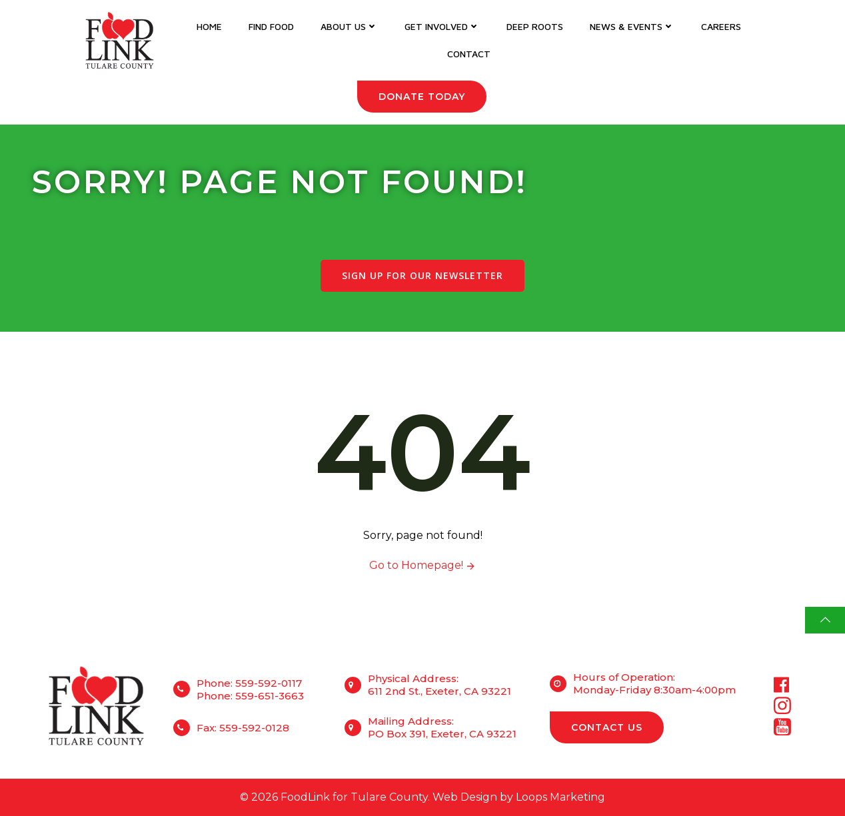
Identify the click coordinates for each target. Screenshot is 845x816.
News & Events (632, 26)
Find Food (271, 26)
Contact (468, 53)
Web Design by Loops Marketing (518, 797)
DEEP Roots (534, 26)
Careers (721, 26)
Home (209, 26)
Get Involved (442, 26)
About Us (349, 26)
